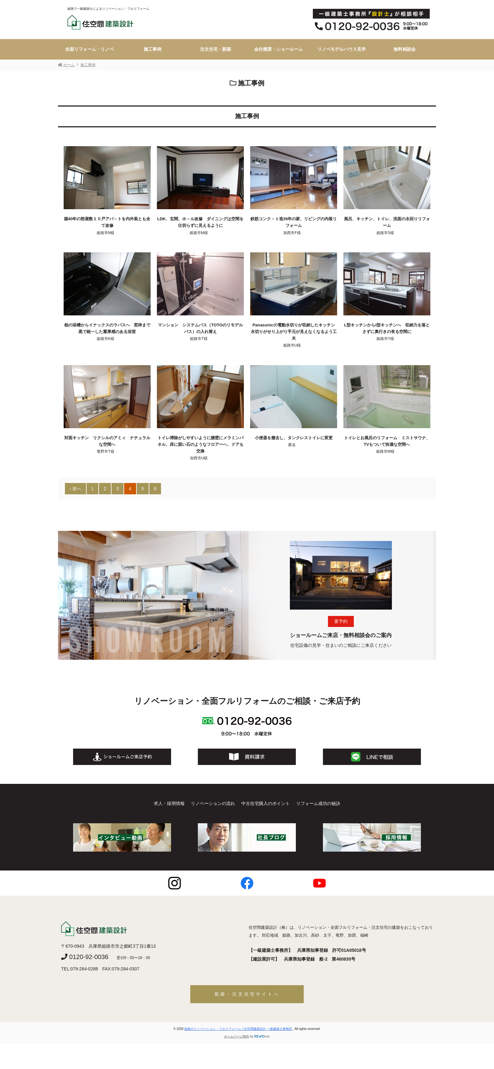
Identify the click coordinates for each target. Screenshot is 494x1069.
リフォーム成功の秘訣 (318, 803)
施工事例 (152, 49)
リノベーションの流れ (213, 803)
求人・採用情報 (169, 803)
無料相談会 (404, 49)
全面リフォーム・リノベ (89, 49)
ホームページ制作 (236, 1036)
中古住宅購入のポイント (265, 803)
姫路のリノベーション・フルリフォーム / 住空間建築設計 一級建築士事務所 (238, 1029)
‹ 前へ (75, 488)
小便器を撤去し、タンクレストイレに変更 (294, 437)
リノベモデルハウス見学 (341, 49)
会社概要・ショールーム (278, 49)
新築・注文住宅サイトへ (247, 994)
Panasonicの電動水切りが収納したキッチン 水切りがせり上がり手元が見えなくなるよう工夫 (295, 332)
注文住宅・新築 (215, 49)
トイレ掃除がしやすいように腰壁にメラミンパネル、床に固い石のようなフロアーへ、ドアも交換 (201, 444)
